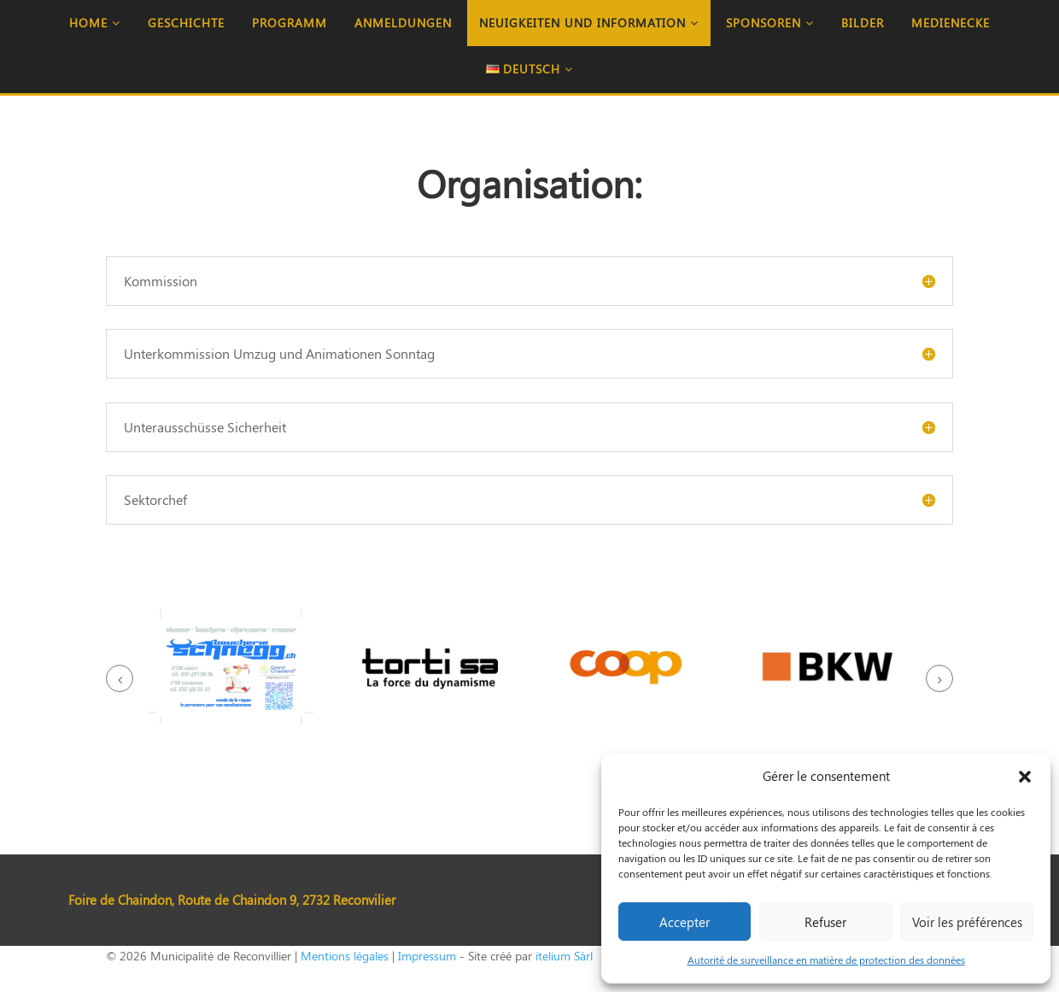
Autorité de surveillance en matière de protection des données (826, 959)
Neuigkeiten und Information (589, 23)
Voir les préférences (967, 921)
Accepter (684, 921)
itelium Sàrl (564, 956)
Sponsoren (770, 23)
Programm (289, 23)
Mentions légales (345, 956)
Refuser (825, 921)
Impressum (427, 956)
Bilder (862, 23)
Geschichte (186, 23)
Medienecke (950, 23)
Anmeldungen (403, 23)
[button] (1024, 776)
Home (94, 23)
